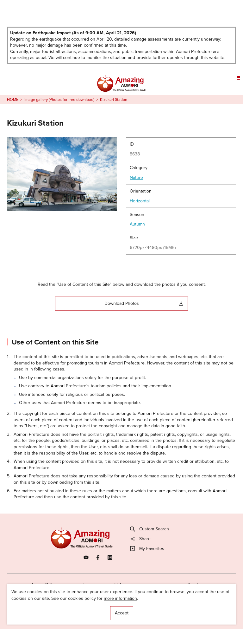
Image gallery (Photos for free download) (59, 99)
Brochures (198, 584)
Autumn (137, 224)
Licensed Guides (85, 612)
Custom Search (149, 529)
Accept (121, 613)
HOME (12, 99)
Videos (121, 584)
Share (140, 539)
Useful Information (156, 612)
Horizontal (140, 201)
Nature (136, 177)
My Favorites (147, 549)
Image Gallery (45, 584)
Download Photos (144, 303)
